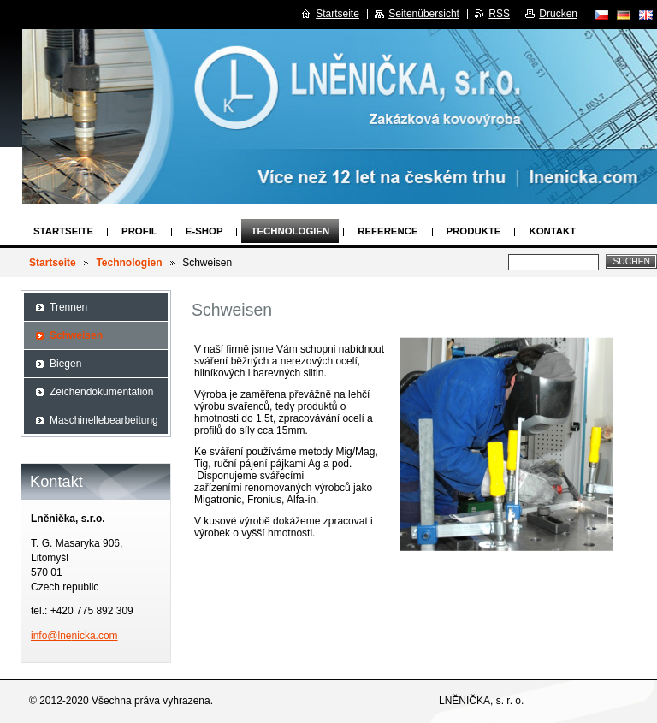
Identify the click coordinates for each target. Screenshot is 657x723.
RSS (499, 14)
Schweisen (76, 335)
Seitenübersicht (423, 14)
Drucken (558, 14)
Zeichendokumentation (101, 392)
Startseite (63, 231)
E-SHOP (204, 231)
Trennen (68, 307)
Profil (139, 231)
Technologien (290, 231)
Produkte (474, 231)
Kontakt (552, 231)
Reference (387, 231)
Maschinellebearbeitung (104, 420)
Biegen (65, 364)
